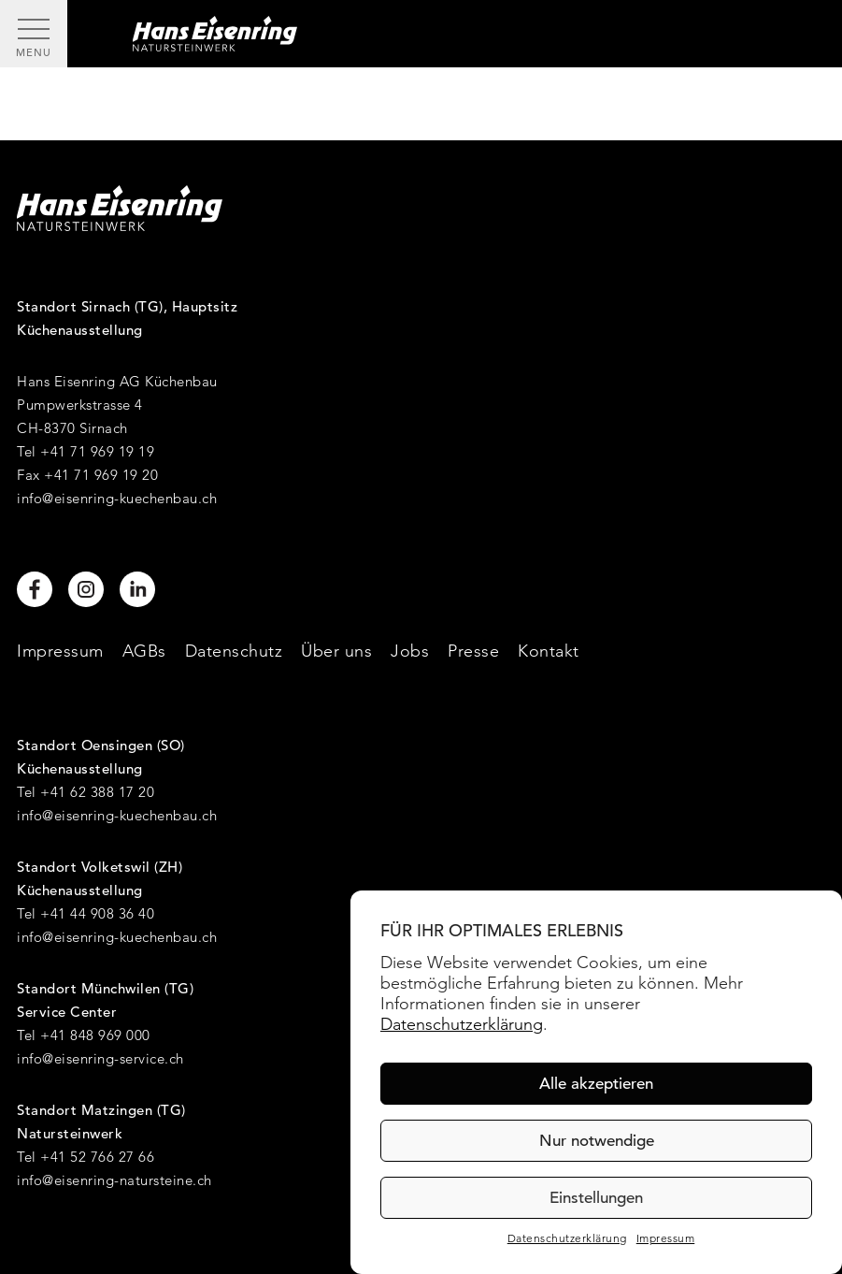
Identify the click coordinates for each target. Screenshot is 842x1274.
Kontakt (548, 650)
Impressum (665, 1238)
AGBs (144, 650)
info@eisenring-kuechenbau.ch (117, 498)
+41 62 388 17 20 (97, 792)
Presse (473, 650)
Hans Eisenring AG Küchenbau (117, 381)
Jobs (410, 650)
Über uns (336, 650)
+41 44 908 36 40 (97, 913)
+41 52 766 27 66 (97, 1156)
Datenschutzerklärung (461, 1024)
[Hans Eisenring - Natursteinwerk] (454, 33)
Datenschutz (234, 650)
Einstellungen (596, 1198)
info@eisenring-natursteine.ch (114, 1180)
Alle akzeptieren (596, 1083)
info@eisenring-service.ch (100, 1058)
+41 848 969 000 (95, 1035)
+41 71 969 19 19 (97, 451)
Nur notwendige (596, 1141)
